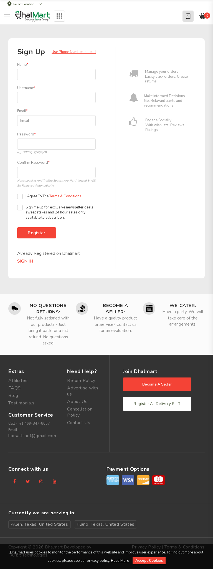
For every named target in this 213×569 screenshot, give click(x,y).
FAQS (14, 388)
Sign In (25, 261)
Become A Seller (157, 384)
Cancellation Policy (79, 412)
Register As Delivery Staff (157, 403)
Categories (59, 16)
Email (22, 111)
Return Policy (81, 380)
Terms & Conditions (65, 196)
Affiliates (17, 380)
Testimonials (21, 403)
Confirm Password (33, 162)
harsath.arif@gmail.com (32, 436)
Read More (120, 560)
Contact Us (78, 423)
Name (22, 64)
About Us (77, 402)
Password (26, 134)
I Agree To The (49, 196)
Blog (13, 395)
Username (26, 87)
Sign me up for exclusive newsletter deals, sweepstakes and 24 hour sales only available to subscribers (55, 212)
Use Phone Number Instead (74, 51)
